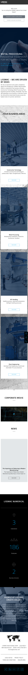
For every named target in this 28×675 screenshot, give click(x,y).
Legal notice (8, 657)
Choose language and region (14, 20)
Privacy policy (19, 657)
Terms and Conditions (9, 660)
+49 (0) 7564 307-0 (21, 647)
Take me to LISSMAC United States (14, 16)
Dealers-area (21, 660)
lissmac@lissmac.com (14, 649)
